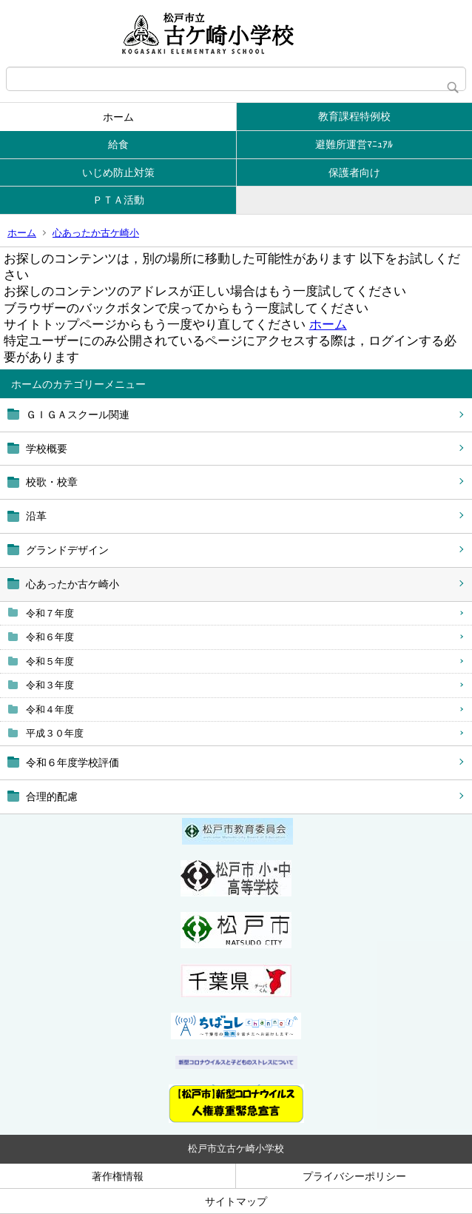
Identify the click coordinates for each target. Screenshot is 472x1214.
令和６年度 (50, 637)
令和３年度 (50, 685)
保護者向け (354, 172)
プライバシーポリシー (354, 1176)
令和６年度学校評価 (72, 762)
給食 (118, 144)
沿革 (36, 516)
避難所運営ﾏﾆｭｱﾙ (354, 144)
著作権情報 (118, 1176)
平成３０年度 (55, 733)
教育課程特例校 (354, 116)
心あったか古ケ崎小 (96, 232)
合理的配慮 (52, 796)
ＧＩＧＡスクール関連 (77, 414)
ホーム (118, 117)
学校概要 (46, 449)
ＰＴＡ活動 (118, 200)
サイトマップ (236, 1201)
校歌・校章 (52, 482)
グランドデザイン (67, 550)
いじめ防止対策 (118, 172)
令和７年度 (50, 613)
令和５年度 (50, 661)
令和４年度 (50, 709)
